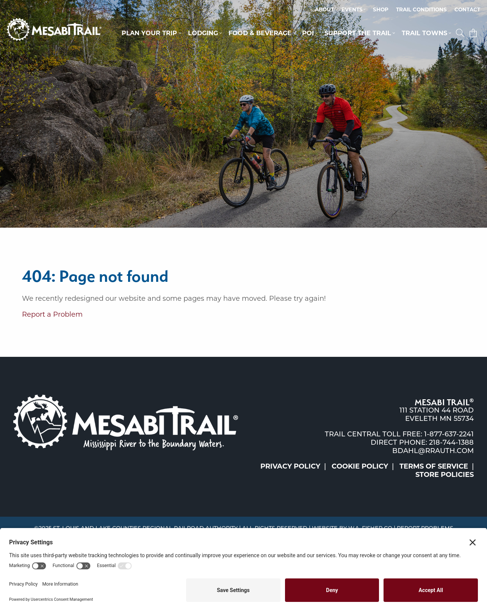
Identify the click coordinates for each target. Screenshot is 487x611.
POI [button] (308, 33)
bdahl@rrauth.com (433, 451)
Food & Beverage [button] (260, 33)
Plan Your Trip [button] (149, 33)
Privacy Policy (290, 466)
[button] (461, 33)
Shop (380, 9)
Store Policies (444, 474)
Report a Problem (52, 314)
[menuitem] (324, 10)
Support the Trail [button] (357, 33)
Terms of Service (433, 466)
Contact (467, 9)
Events (352, 9)
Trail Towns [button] (424, 33)
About (324, 9)
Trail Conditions (421, 9)
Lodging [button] (203, 33)
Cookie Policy (360, 466)
